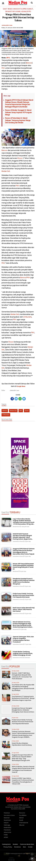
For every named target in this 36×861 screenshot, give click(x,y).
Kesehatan (7, 827)
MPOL (8, 58)
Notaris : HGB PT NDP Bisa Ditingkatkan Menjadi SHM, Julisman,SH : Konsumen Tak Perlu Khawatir (22, 676)
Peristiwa (7, 813)
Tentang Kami (6, 844)
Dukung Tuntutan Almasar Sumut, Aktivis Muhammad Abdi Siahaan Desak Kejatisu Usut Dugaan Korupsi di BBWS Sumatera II (23, 735)
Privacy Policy (8, 847)
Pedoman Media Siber (27, 844)
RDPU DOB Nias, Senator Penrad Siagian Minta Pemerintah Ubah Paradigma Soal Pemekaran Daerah (23, 769)
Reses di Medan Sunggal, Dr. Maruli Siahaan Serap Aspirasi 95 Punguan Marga (18, 112)
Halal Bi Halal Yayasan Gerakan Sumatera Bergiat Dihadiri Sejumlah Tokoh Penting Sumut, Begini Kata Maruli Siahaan (22, 537)
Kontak (30, 847)
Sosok (21, 820)
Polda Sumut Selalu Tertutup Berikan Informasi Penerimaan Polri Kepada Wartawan (23, 595)
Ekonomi (22, 813)
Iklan (24, 847)
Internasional (23, 823)
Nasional (16, 571)
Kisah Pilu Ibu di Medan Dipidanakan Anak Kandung (22, 744)
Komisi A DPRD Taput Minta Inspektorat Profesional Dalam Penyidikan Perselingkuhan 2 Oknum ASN (23, 781)
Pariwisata (7, 830)
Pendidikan (22, 815)
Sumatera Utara (18, 541)
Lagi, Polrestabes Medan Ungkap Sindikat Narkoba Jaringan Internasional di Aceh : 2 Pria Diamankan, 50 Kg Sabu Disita (23, 522)
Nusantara (16, 526)
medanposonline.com (16, 853)
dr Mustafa (27, 317)
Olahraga (7, 825)
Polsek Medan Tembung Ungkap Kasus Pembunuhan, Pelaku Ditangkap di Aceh (23, 653)
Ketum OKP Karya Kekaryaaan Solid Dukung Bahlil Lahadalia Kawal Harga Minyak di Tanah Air (23, 566)
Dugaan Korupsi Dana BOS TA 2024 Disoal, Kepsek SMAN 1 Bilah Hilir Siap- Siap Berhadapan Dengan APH (22, 758)
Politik (6, 835)
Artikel (6, 837)
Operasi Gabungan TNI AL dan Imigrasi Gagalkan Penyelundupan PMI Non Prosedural (23, 639)
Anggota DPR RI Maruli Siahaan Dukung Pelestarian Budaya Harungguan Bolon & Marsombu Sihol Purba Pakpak (24, 551)
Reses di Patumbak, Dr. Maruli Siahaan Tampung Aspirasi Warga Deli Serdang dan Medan (17, 120)
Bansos (29, 63)
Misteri (21, 818)
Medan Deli (6, 171)
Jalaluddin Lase (7, 25)
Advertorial (7, 832)
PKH (3, 68)
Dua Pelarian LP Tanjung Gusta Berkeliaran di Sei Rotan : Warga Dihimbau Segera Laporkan (23, 698)
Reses (20, 158)
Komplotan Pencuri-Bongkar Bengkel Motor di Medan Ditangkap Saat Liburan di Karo (23, 710)
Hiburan (21, 825)
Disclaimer (17, 847)
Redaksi (15, 844)
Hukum (6, 823)
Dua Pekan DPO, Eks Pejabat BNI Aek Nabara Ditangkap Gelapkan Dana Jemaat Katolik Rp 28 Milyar (23, 687)
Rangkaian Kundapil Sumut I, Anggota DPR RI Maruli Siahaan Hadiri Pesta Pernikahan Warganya (24, 581)
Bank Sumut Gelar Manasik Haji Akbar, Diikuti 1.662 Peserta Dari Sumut (24, 609)
